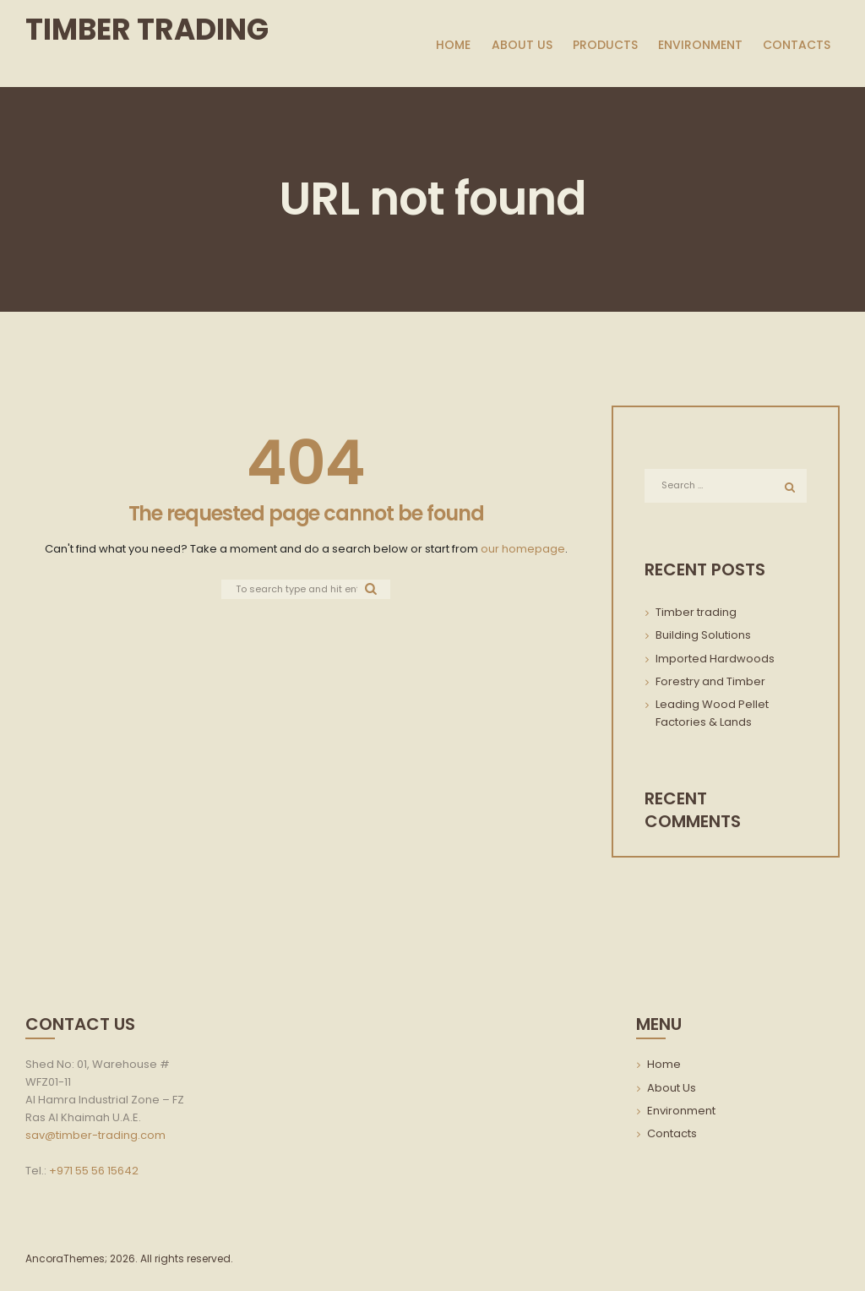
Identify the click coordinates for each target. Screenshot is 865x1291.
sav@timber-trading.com (95, 1138)
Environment (681, 1114)
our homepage (523, 549)
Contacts (672, 1137)
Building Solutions (703, 638)
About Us (671, 1090)
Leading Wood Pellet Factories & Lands (712, 716)
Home (664, 1067)
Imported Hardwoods (715, 661)
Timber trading (696, 615)
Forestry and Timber (710, 684)
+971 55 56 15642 (94, 1173)
